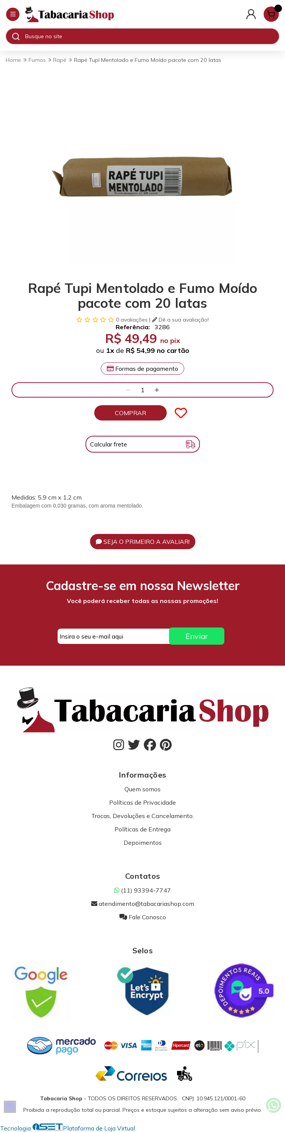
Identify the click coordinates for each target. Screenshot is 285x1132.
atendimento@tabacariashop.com (142, 903)
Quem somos (142, 789)
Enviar (196, 636)
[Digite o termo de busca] (152, 36)
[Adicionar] (156, 390)
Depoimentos (143, 842)
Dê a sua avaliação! (180, 319)
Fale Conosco (142, 917)
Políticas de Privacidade (142, 802)
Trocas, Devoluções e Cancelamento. (142, 816)
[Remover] (128, 390)
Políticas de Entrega (142, 829)
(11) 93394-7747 (142, 890)
